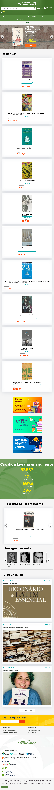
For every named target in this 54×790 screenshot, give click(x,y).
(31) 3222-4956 (20, 19)
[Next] (51, 37)
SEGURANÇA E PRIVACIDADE (10, 732)
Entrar (40, 8)
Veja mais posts (27, 711)
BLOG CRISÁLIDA (32, 732)
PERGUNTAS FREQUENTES (9, 730)
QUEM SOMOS (6, 727)
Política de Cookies (41, 783)
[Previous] (2, 37)
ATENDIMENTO (32, 727)
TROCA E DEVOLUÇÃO (34, 730)
